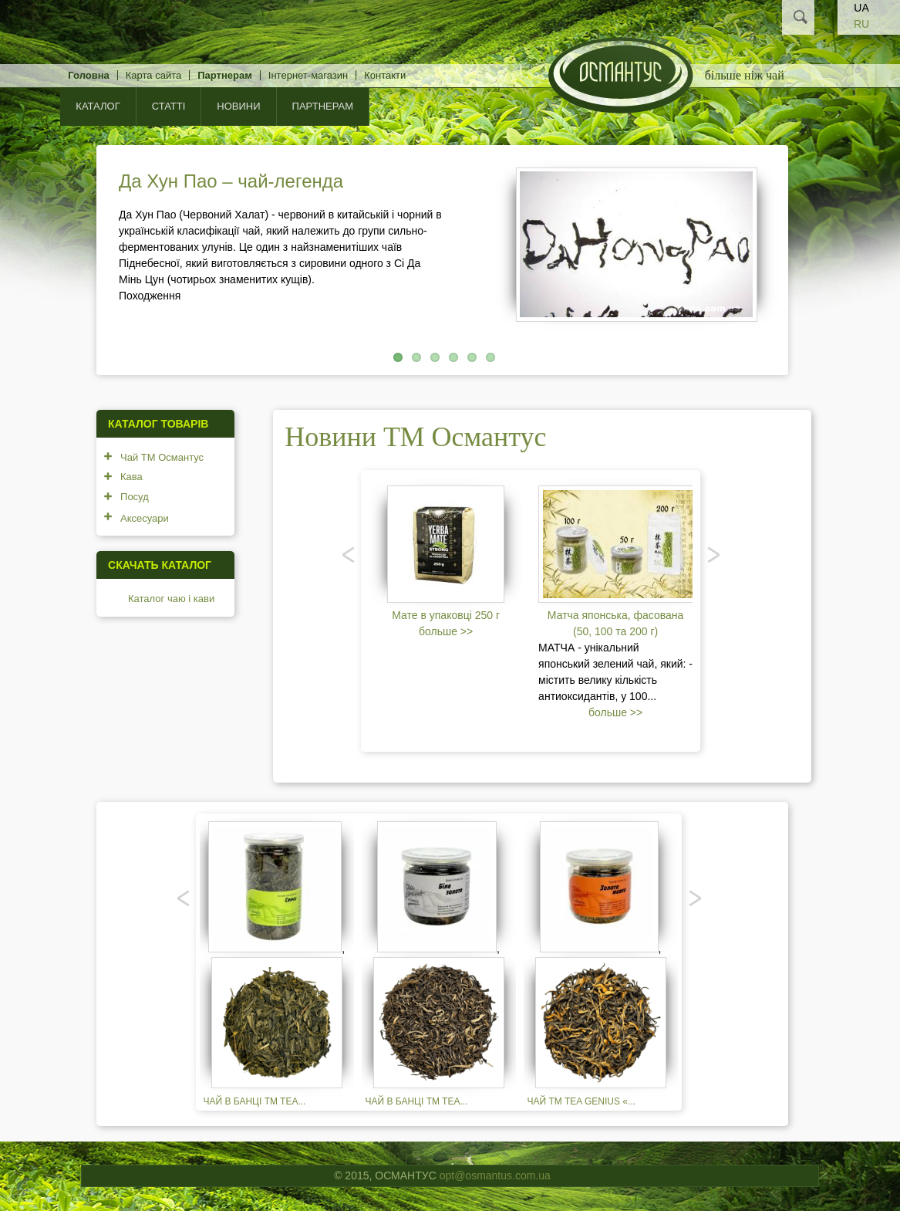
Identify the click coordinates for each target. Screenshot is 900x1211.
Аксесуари (144, 518)
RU (861, 24)
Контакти (385, 75)
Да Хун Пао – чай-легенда (231, 181)
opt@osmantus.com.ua (495, 1175)
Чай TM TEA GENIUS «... (581, 1101)
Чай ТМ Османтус (162, 457)
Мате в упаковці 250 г (446, 615)
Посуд (134, 496)
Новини (238, 106)
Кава (131, 476)
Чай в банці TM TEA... (255, 1101)
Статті (169, 106)
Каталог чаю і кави (171, 598)
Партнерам (224, 75)
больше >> (446, 631)
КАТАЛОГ (98, 106)
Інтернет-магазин (308, 75)
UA (861, 8)
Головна (88, 75)
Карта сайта (153, 75)
